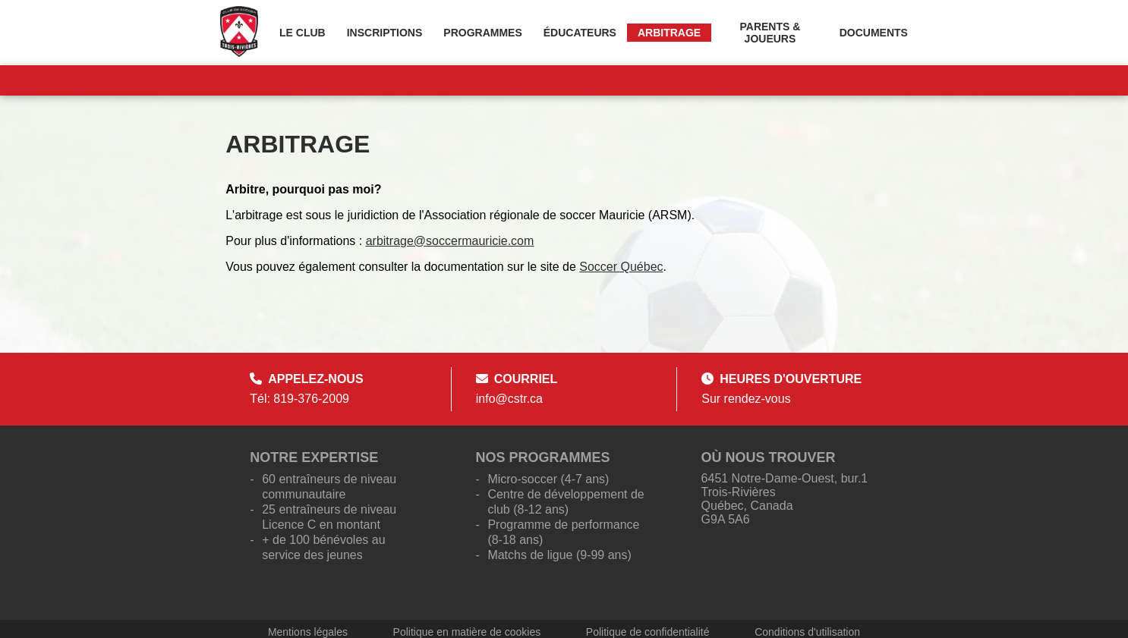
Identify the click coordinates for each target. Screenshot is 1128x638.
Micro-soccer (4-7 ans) (548, 479)
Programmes (482, 33)
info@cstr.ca (509, 398)
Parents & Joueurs (770, 32)
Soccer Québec (621, 266)
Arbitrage (669, 33)
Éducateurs (580, 33)
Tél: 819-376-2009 (299, 398)
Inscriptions (385, 33)
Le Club (302, 33)
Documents (874, 33)
